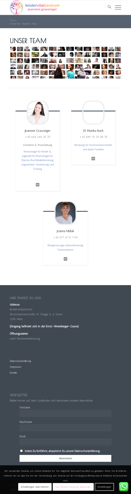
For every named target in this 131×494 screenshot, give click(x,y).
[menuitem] (107, 7)
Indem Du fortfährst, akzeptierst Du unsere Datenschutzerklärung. (62, 451)
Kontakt (13, 372)
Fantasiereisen (65, 249)
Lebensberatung (74, 245)
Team (13, 20)
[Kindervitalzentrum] (54, 7)
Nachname (25, 422)
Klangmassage (56, 245)
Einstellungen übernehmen (35, 487)
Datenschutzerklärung (20, 361)
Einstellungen (104, 487)
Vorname (24, 407)
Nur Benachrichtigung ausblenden (73, 487)
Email (22, 436)
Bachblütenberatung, (42, 160)
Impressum (15, 367)
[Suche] (107, 7)
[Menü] (116, 7)
